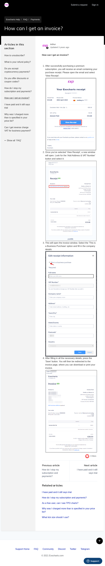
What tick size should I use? (55, 517)
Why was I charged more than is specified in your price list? (16, 117)
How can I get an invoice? (16, 98)
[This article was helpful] (87, 456)
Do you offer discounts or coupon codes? (16, 80)
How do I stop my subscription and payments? (18, 90)
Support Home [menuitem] (22, 549)
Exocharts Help (13, 19)
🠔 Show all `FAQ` (13, 140)
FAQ (25, 19)
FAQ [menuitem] (36, 549)
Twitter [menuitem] (73, 549)
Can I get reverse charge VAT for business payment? (17, 129)
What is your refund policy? (17, 62)
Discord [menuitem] (61, 549)
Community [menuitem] (48, 549)
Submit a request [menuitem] (79, 5)
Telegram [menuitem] (85, 549)
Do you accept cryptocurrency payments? (17, 70)
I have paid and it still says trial (17, 106)
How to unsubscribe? (14, 55)
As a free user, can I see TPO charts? (60, 503)
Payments (35, 19)
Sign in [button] (95, 5)
